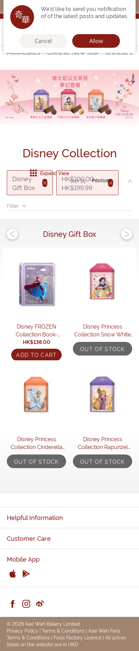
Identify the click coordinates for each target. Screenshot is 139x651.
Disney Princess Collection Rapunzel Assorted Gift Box (103, 443)
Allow (96, 41)
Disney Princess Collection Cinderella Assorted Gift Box (36, 443)
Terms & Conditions (63, 630)
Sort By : (79, 180)
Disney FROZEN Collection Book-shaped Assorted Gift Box (36, 330)
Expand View (49, 173)
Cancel (43, 41)
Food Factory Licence (77, 637)
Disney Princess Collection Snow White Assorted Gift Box (102, 330)
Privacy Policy (22, 630)
